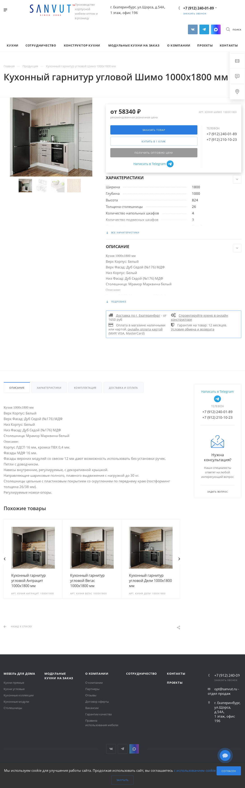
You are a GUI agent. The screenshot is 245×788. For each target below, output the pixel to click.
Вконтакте (193, 29)
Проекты (175, 683)
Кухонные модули (16, 702)
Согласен (229, 771)
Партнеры (92, 689)
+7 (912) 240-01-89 (198, 8)
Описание (16, 387)
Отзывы (90, 695)
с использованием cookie (195, 770)
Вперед (179, 559)
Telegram (204, 29)
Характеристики (49, 387)
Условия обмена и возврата (192, 329)
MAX (216, 29)
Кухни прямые (14, 683)
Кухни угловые (14, 689)
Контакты (176, 674)
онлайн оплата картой (145, 329)
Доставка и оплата (123, 387)
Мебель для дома (19, 674)
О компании (97, 674)
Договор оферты (97, 702)
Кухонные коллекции (19, 695)
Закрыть (122, 780)
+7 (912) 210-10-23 (222, 139)
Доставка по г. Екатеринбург (138, 316)
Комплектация (85, 387)
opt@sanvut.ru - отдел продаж (223, 691)
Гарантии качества (98, 714)
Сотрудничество (141, 674)
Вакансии (92, 708)
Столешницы (13, 708)
